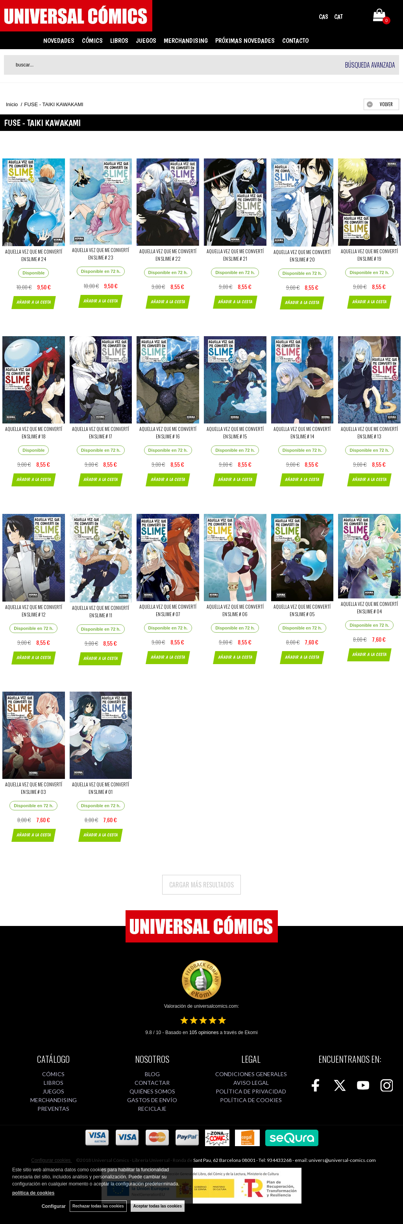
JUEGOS (146, 40)
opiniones (204, 1032)
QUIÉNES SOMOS (152, 1091)
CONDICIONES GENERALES (251, 1074)
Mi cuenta (357, 16)
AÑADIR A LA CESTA (33, 302)
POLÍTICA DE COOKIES (251, 1100)
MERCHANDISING (186, 40)
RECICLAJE (152, 1108)
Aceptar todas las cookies (157, 1206)
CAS (323, 16)
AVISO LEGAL (251, 1082)
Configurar (54, 1206)
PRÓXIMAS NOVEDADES (245, 40)
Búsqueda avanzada (370, 65)
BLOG (152, 1074)
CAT (338, 16)
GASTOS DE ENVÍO (152, 1100)
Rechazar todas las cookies (98, 1206)
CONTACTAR (152, 1082)
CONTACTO (295, 40)
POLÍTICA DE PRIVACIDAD (251, 1091)
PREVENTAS (53, 1108)
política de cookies (33, 1193)
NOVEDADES (58, 40)
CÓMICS (92, 40)
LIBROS (119, 40)
